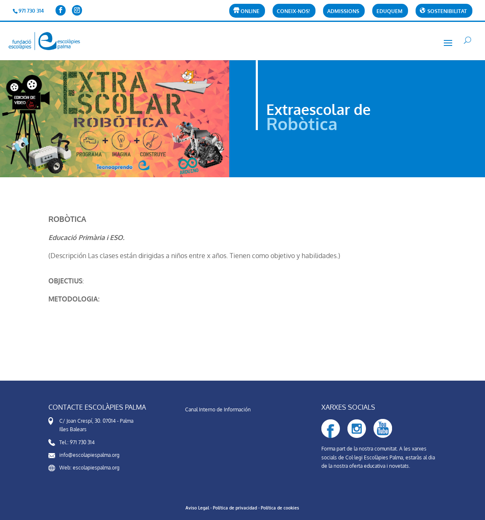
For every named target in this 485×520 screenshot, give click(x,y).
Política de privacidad (235, 507)
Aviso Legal (197, 507)
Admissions (343, 11)
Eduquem (389, 11)
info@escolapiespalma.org (89, 455)
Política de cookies (280, 507)
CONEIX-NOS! (293, 11)
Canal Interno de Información (218, 409)
